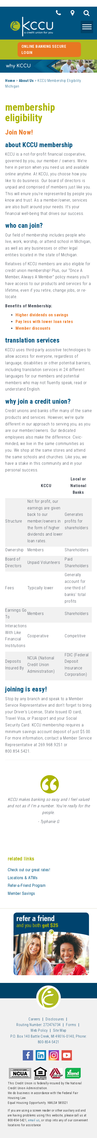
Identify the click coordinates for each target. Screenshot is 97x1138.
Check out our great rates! (29, 870)
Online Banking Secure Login (43, 49)
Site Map (59, 1030)
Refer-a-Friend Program (27, 885)
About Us (26, 81)
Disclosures (55, 1019)
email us (34, 1120)
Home (10, 81)
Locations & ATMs (23, 877)
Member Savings (21, 893)
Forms (71, 1025)
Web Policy (39, 1030)
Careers (34, 1019)
